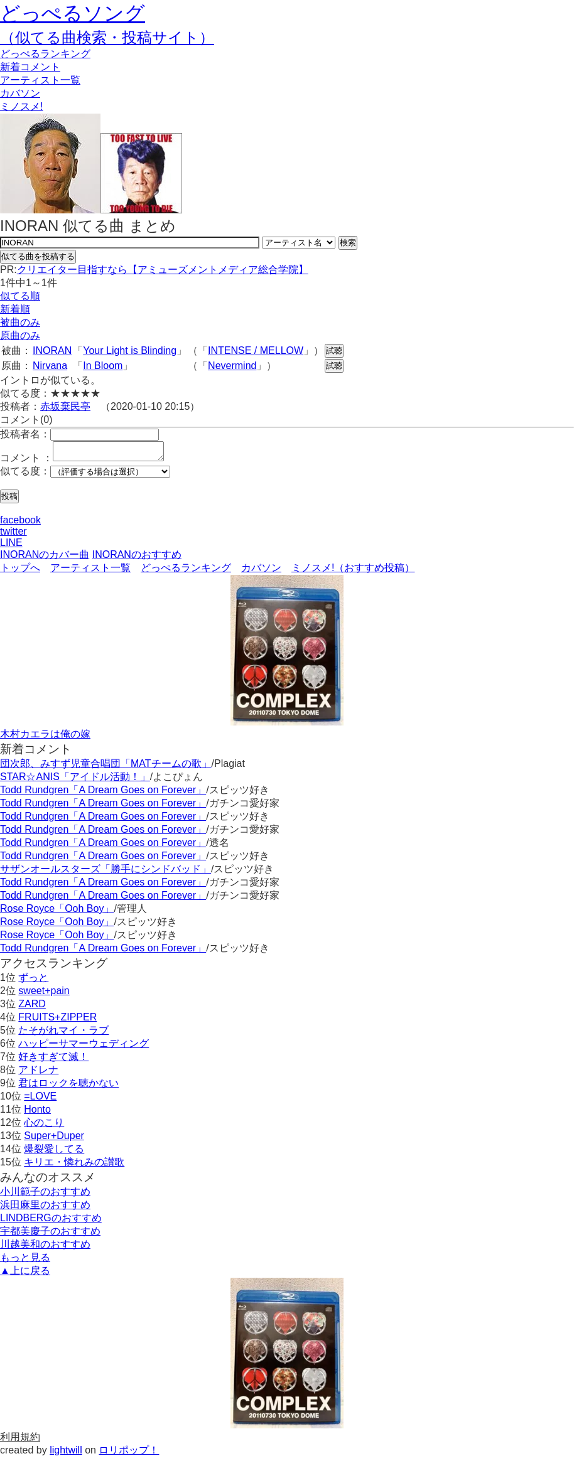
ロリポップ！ (129, 1453)
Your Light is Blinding (129, 350)
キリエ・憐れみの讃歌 (74, 1165)
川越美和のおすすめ (45, 1248)
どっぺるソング (72, 13)
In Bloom (102, 365)
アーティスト (40, 80)
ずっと (33, 981)
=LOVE (40, 1099)
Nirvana (50, 365)
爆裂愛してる (54, 1152)
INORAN (52, 350)
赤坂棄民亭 (65, 406)
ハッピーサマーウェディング (83, 1047)
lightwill (66, 1453)
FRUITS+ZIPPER (57, 1020)
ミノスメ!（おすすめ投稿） (352, 571)
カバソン (20, 93)
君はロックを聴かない (68, 1086)
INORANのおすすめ (136, 558)
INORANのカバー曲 (44, 558)
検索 (348, 242)
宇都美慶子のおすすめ (50, 1234)
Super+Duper (54, 1139)
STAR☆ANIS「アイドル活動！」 (75, 780)
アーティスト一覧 (90, 571)
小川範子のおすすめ (45, 1195)
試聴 (334, 350)
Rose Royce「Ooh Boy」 (57, 912)
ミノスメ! (21, 106)
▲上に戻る (25, 1274)
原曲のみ (20, 335)
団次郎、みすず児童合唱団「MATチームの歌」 (106, 767)
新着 (30, 67)
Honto (37, 1113)
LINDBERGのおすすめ (51, 1221)
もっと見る (25, 1261)
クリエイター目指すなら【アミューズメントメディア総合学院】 (162, 269)
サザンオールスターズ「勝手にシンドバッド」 (105, 872)
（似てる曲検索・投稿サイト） (107, 37)
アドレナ (38, 1073)
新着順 (15, 309)
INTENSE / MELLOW (255, 350)
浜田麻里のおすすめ (45, 1208)
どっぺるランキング (186, 571)
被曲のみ (20, 322)
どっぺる (45, 53)
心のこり (44, 1126)
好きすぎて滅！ (53, 1060)
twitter (13, 535)
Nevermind (232, 365)
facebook (20, 523)
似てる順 (20, 296)
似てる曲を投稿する (38, 256)
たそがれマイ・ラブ (63, 1034)
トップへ (20, 571)
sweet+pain (43, 994)
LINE (11, 546)
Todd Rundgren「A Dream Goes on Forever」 (103, 793)
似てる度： (25, 474)
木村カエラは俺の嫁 (45, 737)
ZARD (32, 1007)
